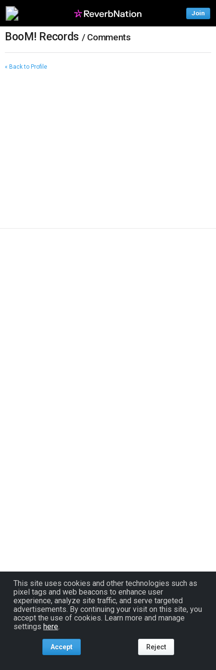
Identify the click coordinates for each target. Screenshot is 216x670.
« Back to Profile (26, 66)
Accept (62, 647)
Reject (156, 647)
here (50, 626)
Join (198, 13)
